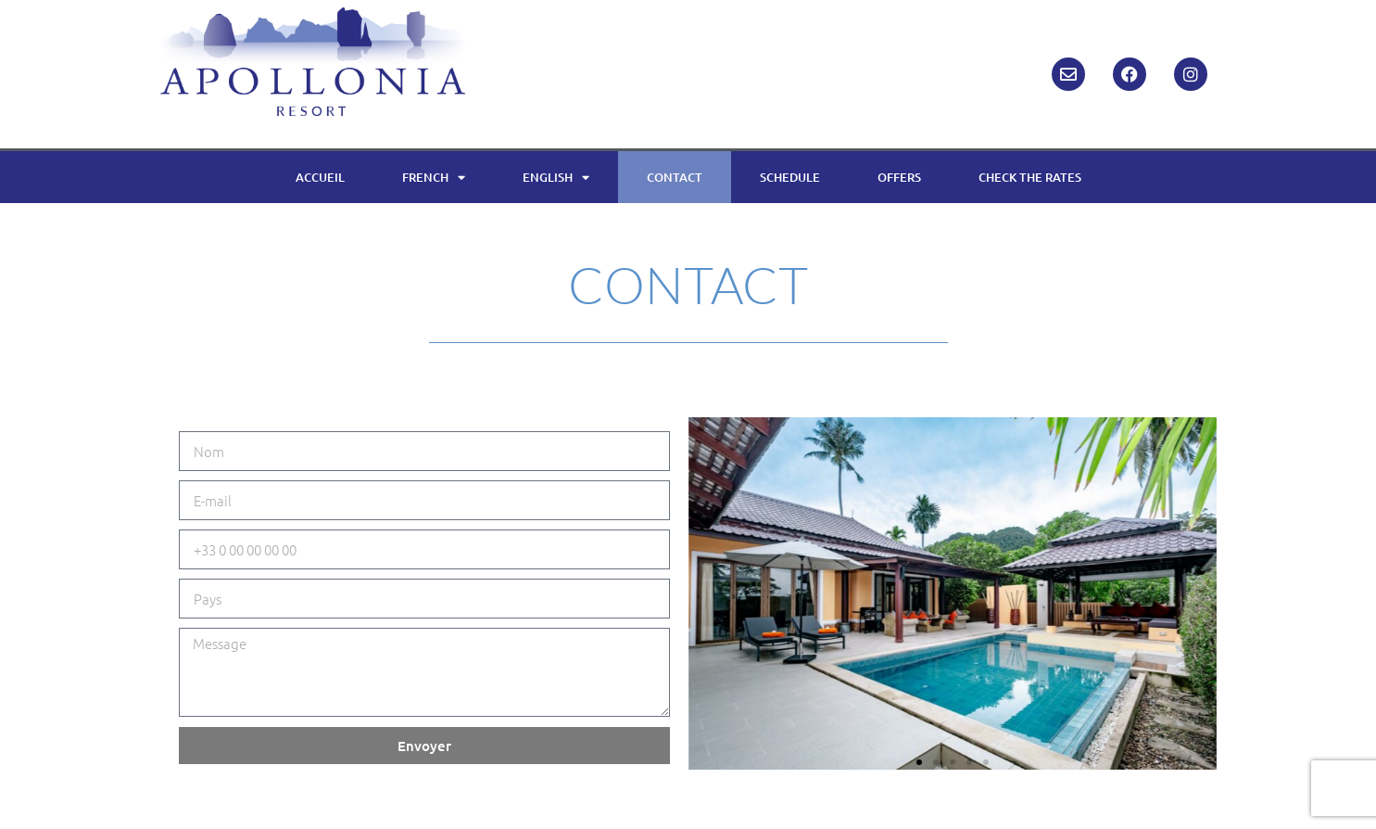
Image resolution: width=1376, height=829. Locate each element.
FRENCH (433, 177)
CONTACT (674, 177)
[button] (919, 762)
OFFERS (899, 177)
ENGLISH (556, 177)
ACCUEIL (320, 177)
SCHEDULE (790, 177)
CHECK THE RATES (1029, 177)
